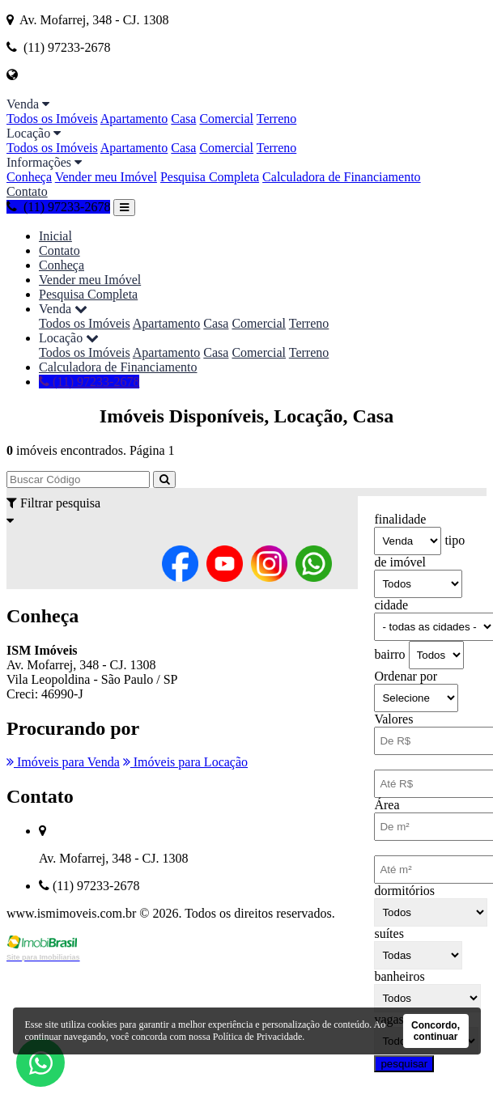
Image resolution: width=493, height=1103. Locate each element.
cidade (391, 605)
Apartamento (134, 118)
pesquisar (403, 1064)
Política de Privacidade (258, 1036)
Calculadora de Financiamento (341, 177)
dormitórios (404, 890)
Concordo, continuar (435, 1031)
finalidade (400, 519)
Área (386, 805)
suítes (388, 933)
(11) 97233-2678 (58, 207)
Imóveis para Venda (63, 762)
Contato (27, 191)
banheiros (399, 976)
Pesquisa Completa (209, 177)
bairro (389, 654)
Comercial (226, 118)
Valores (393, 719)
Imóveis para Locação (185, 762)
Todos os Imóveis (52, 118)
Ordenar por (405, 676)
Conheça (29, 177)
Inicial (55, 236)
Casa (183, 118)
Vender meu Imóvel (106, 177)
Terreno (277, 118)
